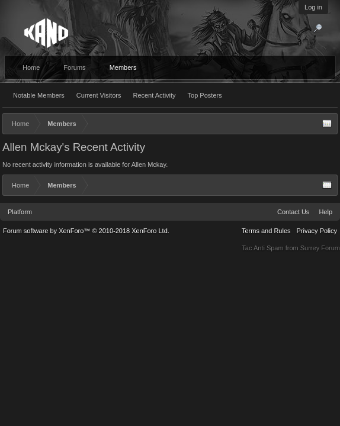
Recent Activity (154, 95)
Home (31, 67)
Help (325, 211)
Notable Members (39, 95)
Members (123, 67)
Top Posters (205, 95)
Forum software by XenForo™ (86, 230)
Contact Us (293, 211)
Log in (313, 7)
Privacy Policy (317, 230)
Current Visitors (98, 95)
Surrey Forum (320, 247)
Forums (74, 67)
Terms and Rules (266, 230)
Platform (20, 211)
